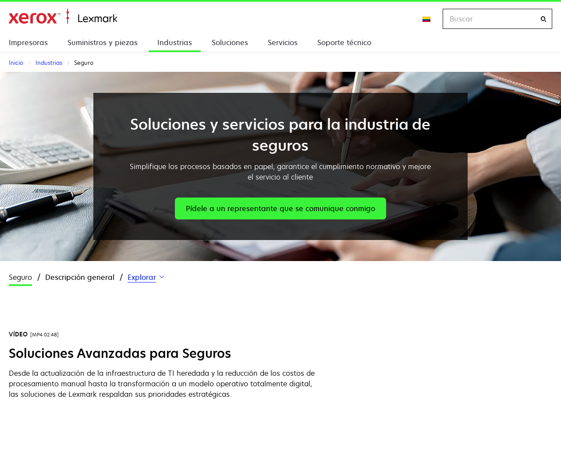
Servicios (283, 42)
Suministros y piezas (102, 42)
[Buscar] (543, 19)
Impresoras (28, 42)
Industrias (174, 42)
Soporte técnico (344, 42)
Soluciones (230, 42)
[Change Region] (426, 19)
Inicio (63, 16)
